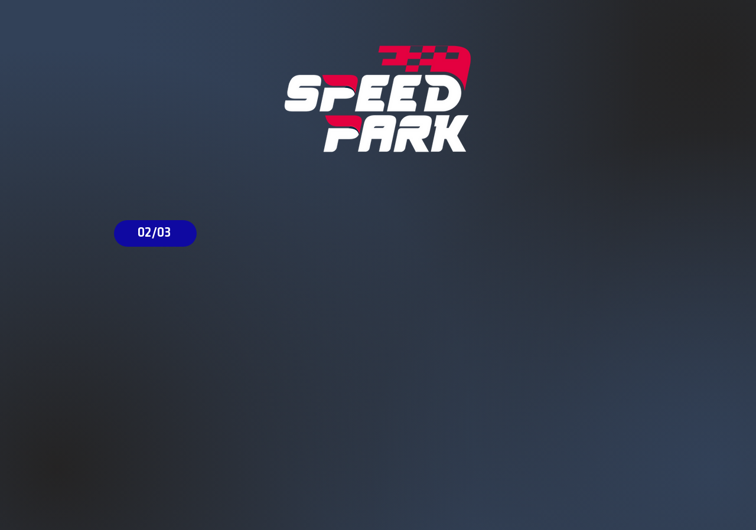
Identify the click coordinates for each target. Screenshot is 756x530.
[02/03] (155, 233)
